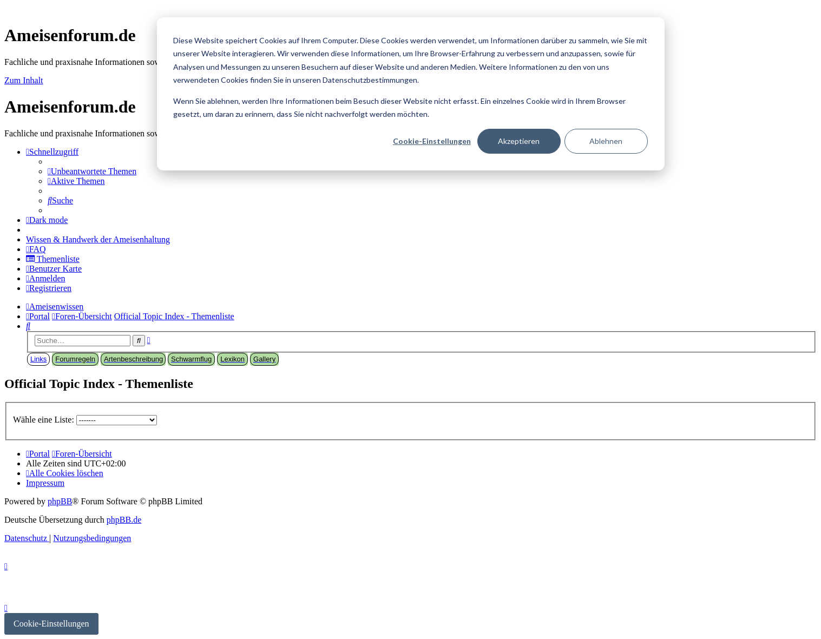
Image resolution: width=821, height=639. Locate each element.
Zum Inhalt (23, 80)
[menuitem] (92, 171)
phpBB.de (124, 519)
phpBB (60, 501)
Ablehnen (605, 141)
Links (38, 359)
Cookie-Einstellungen (432, 141)
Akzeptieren (519, 141)
